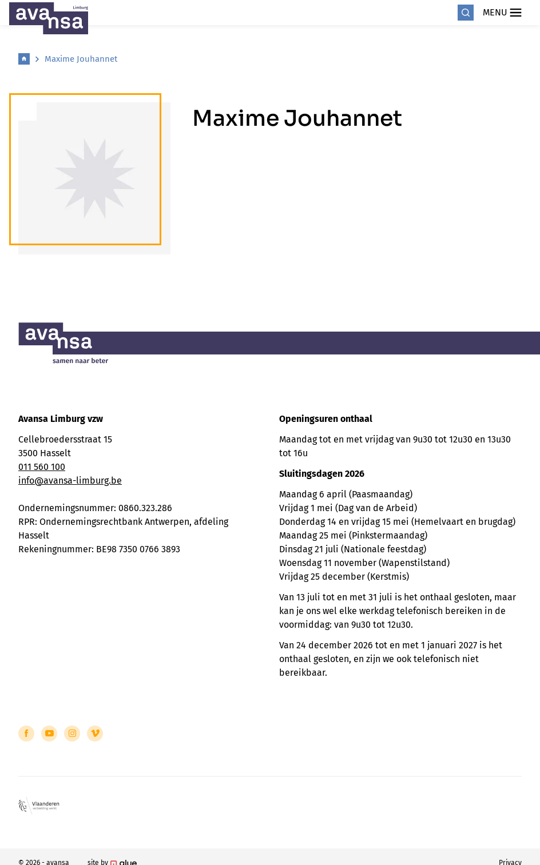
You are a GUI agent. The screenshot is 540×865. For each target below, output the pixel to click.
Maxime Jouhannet (81, 59)
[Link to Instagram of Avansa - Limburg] (72, 734)
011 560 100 (41, 466)
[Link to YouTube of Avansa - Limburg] (49, 734)
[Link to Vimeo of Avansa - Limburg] (95, 734)
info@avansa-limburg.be (70, 480)
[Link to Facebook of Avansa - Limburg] (26, 734)
